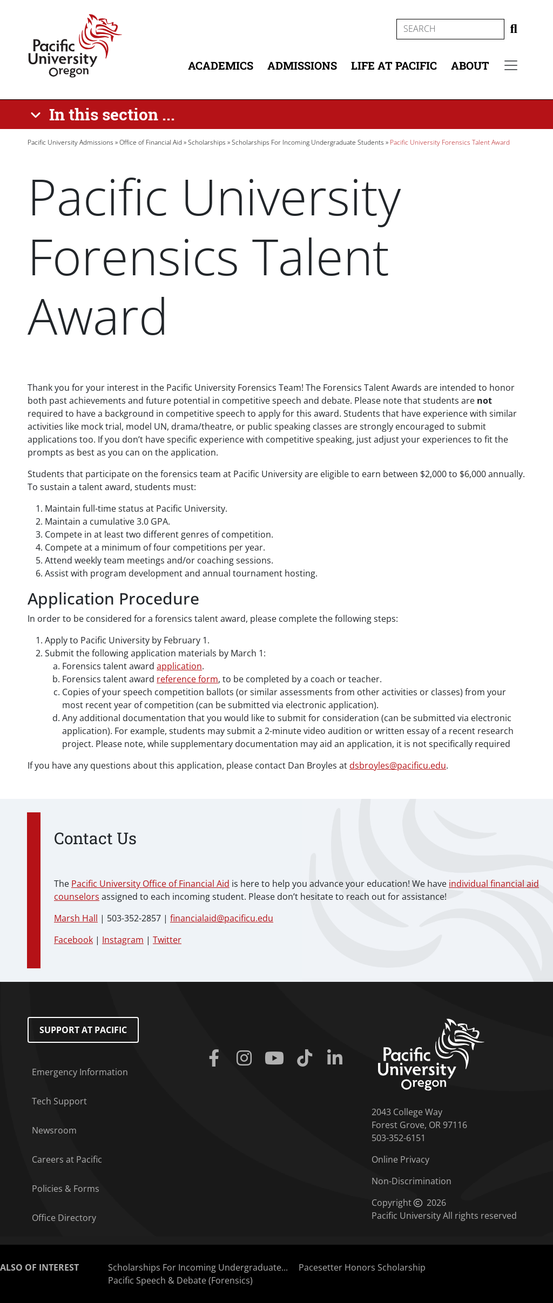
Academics (220, 65)
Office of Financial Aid (150, 142)
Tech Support (59, 1101)
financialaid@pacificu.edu (221, 918)
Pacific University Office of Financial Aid (150, 884)
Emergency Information (80, 1072)
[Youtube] (276, 1058)
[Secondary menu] (510, 65)
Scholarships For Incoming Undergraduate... (198, 1267)
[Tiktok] (307, 1058)
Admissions (302, 65)
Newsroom (54, 1130)
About (470, 65)
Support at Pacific (83, 1030)
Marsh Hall (76, 918)
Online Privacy (400, 1159)
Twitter (167, 940)
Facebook (73, 940)
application (179, 666)
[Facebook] (216, 1058)
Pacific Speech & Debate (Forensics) (180, 1280)
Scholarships (207, 142)
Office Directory (64, 1218)
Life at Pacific (394, 65)
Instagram (123, 940)
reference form (187, 679)
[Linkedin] (337, 1058)
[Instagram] (246, 1058)
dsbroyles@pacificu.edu (397, 765)
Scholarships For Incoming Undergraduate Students (308, 142)
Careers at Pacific (67, 1159)
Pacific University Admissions (70, 142)
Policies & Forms (65, 1189)
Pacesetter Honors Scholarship (362, 1267)
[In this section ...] (104, 114)
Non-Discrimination (411, 1181)
